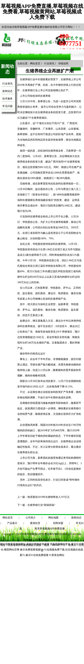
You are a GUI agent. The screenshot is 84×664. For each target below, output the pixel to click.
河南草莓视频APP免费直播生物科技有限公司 (47, 534)
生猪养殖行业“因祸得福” (41, 505)
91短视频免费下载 (54, 549)
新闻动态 (7, 91)
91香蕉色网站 (56, 555)
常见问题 (7, 106)
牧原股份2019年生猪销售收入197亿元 (49, 497)
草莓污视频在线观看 (37, 544)
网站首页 (35, 63)
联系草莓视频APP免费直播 (50, 528)
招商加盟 (58, 523)
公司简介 (31, 517)
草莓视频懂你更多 (60, 544)
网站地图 (53, 517)
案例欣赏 (35, 523)
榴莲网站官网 (11, 549)
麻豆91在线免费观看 (37, 555)
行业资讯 (7, 83)
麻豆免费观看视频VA (32, 549)
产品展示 (12, 523)
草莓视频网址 (18, 544)
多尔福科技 (54, 539)
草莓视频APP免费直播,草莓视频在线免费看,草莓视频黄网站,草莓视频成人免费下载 (42, 11)
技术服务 (7, 98)
